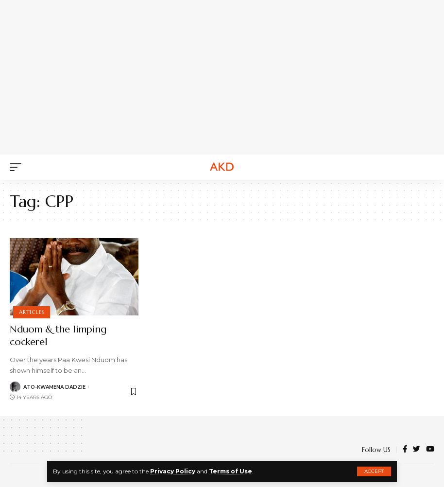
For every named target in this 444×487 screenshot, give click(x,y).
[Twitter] (416, 449)
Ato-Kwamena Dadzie (54, 387)
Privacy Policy (172, 471)
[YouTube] (430, 449)
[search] (427, 167)
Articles (31, 312)
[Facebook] (405, 449)
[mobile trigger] (18, 167)
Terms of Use (230, 471)
